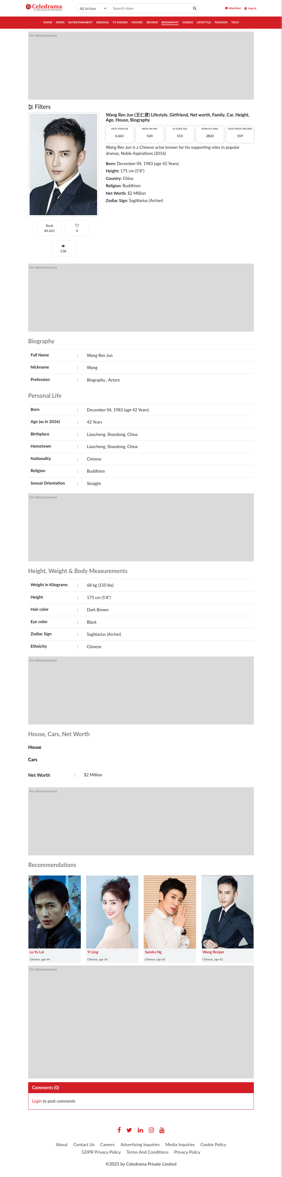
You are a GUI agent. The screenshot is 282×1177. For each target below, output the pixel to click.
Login (37, 1101)
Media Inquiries (180, 1144)
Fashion (221, 22)
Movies (137, 22)
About (61, 1144)
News (60, 22)
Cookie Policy (214, 1144)
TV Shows (120, 22)
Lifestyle (204, 22)
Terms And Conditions (147, 1152)
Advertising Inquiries (140, 1144)
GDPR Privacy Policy (101, 1152)
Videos (187, 22)
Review (152, 22)
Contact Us (83, 1144)
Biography (169, 22)
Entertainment (80, 22)
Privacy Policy (187, 1152)
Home (47, 22)
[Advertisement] (141, 66)
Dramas (102, 22)
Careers (107, 1144)
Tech (235, 22)
